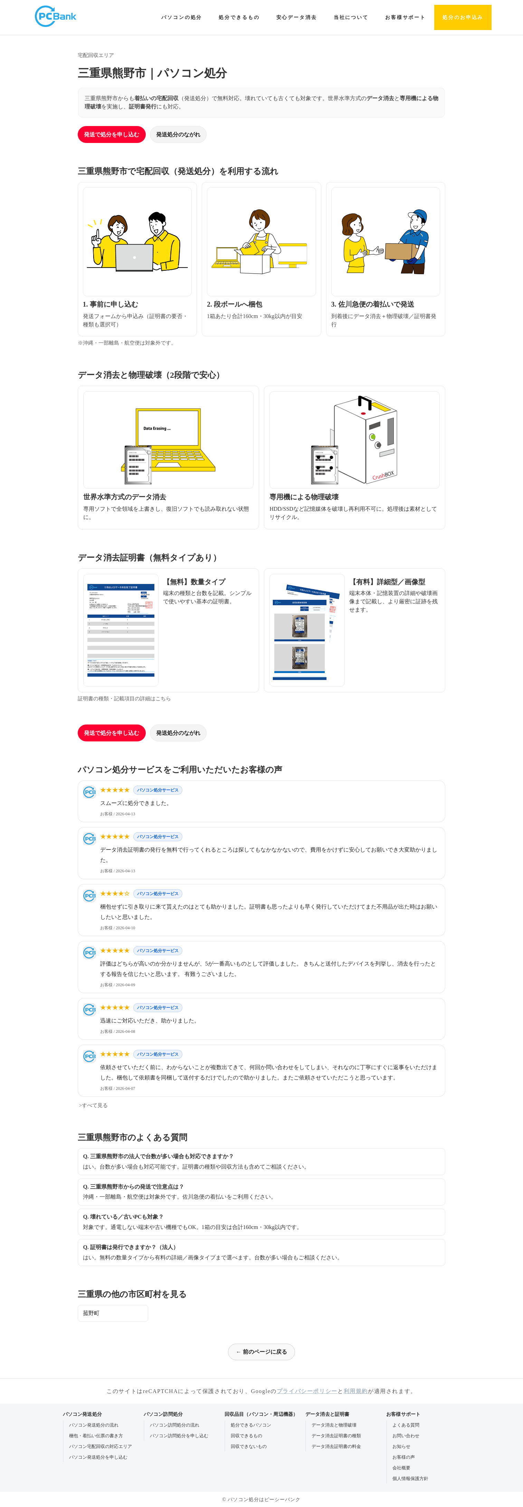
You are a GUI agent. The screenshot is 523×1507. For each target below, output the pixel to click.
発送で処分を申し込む (111, 134)
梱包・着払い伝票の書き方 (96, 1435)
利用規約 (356, 1391)
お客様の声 (403, 1457)
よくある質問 (405, 1425)
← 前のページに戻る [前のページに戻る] (261, 1352)
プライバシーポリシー (307, 1391)
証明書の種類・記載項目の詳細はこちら (124, 698)
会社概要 (401, 1467)
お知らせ (401, 1446)
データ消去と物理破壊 (334, 1425)
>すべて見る (93, 1105)
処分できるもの (239, 17)
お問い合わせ (405, 1435)
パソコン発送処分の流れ (93, 1425)
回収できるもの (246, 1435)
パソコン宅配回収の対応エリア (100, 1446)
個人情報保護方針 (410, 1478)
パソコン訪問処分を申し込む (179, 1435)
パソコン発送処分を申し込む (98, 1457)
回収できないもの (249, 1446)
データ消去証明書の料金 (336, 1446)
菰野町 (91, 1313)
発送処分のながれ (178, 134)
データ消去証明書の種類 (336, 1435)
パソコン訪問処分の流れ (174, 1425)
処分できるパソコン (251, 1425)
